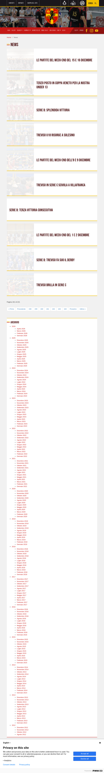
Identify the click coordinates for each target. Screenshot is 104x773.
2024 (13, 368)
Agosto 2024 (21, 380)
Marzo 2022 (21, 451)
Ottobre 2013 (21, 702)
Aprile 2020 (21, 509)
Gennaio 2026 (22, 336)
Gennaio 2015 (22, 662)
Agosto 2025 (21, 349)
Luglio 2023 (21, 412)
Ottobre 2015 (21, 644)
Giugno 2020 (21, 505)
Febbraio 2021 (22, 484)
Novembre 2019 (23, 523)
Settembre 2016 (23, 616)
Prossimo (73, 309)
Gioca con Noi (52, 30)
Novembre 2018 (23, 551)
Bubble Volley (44, 30)
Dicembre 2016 (22, 609)
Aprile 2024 (21, 389)
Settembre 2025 (23, 347)
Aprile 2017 (21, 598)
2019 (13, 519)
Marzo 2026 (21, 331)
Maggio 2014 (21, 683)
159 (36, 309)
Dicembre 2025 (22, 340)
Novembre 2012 (23, 730)
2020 (13, 489)
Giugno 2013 (21, 711)
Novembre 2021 (23, 463)
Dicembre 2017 (22, 579)
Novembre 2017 (23, 581)
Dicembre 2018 (22, 549)
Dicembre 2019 (22, 521)
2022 (13, 428)
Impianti (21, 3)
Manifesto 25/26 (36, 30)
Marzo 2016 (21, 630)
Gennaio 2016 (22, 635)
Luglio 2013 (21, 709)
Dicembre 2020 (22, 491)
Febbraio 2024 (22, 393)
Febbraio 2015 (22, 660)
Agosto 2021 (21, 470)
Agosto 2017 (21, 588)
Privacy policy (24, 765)
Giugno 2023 (21, 414)
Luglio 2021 (21, 472)
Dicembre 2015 (22, 639)
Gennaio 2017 (22, 604)
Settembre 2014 (23, 674)
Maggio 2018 (21, 565)
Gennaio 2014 (22, 693)
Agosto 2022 (21, 440)
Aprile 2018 (21, 567)
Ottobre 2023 (21, 405)
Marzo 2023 (21, 421)
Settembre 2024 (23, 377)
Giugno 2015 (21, 651)
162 (53, 309)
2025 (13, 338)
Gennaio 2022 (22, 456)
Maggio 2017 (21, 595)
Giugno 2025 (21, 354)
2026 (13, 326)
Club (76, 30)
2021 (13, 458)
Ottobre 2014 (21, 672)
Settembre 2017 (23, 586)
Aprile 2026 (21, 329)
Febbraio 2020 (22, 514)
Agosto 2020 (21, 500)
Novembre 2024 (23, 373)
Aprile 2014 (21, 686)
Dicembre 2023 (22, 400)
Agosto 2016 (21, 618)
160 (41, 309)
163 (59, 309)
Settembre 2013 (23, 704)
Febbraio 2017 (22, 602)
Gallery (14, 30)
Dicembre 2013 (22, 697)
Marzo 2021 (21, 482)
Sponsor (81, 30)
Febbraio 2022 (22, 454)
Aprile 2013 (21, 716)
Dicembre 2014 (22, 667)
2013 (13, 695)
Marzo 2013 (21, 718)
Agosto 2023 (21, 410)
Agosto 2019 (21, 530)
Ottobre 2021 (21, 465)
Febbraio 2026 (22, 333)
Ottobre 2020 (21, 496)
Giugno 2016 (21, 623)
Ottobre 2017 (21, 584)
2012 (13, 725)
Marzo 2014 (21, 688)
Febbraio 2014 (22, 690)
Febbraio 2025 (22, 363)
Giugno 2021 (21, 475)
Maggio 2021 (21, 477)
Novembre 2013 (23, 700)
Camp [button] (59, 30)
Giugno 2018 (21, 563)
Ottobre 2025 (21, 345)
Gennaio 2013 (22, 723)
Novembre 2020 (23, 493)
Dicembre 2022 (22, 431)
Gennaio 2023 (22, 426)
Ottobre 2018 (21, 554)
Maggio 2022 (21, 447)
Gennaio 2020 (22, 516)
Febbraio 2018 (22, 572)
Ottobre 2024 (21, 375)
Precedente (21, 309)
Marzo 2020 (21, 512)
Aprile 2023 (21, 419)
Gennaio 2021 (22, 486)
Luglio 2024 (21, 382)
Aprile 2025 (21, 359)
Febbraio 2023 (22, 424)
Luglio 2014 (21, 679)
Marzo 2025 (21, 361)
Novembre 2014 (23, 669)
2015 (13, 637)
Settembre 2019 (23, 528)
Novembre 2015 (23, 642)
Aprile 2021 (21, 479)
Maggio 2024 (21, 386)
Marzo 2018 (21, 570)
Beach (63, 30)
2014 (13, 665)
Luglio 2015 (21, 649)
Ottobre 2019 (21, 526)
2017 (13, 577)
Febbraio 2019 (22, 542)
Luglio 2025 (21, 352)
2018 (13, 547)
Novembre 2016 (23, 611)
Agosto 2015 (21, 646)
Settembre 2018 (23, 556)
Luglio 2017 (21, 591)
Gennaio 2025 (22, 366)
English (7, 743)
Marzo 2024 (21, 391)
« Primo (11, 309)
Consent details (9, 765)
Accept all (85, 754)
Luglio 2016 (21, 621)
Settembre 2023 (23, 407)
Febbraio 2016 (22, 632)
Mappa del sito (32, 3)
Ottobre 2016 (21, 614)
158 (30, 309)
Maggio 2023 (21, 417)
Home (9, 37)
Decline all (85, 759)
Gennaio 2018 (22, 574)
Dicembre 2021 (22, 461)
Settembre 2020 (23, 498)
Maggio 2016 (21, 625)
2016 (13, 607)
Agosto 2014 (21, 676)
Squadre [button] (19, 30)
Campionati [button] (27, 30)
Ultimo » (83, 309)
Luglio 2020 (21, 503)
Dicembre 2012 (22, 727)
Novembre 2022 (23, 433)
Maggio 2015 (21, 653)
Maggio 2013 (21, 714)
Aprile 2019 (21, 537)
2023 (13, 398)
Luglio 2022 (21, 442)
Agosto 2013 (21, 707)
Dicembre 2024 (22, 370)
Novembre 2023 (23, 403)
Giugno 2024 (21, 384)
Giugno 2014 (21, 681)
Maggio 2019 (21, 535)
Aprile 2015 (21, 656)
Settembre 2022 (23, 438)
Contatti (11, 3)
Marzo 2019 (21, 540)
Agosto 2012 (21, 734)
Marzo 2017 (21, 600)
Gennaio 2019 (22, 544)
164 (65, 309)
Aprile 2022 (21, 449)
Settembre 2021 (23, 468)
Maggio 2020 (21, 507)
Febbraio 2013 (22, 720)
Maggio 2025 (21, 356)
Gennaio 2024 (22, 396)
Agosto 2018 (21, 558)
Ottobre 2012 (21, 732)
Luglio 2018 (21, 561)
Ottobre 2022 (21, 435)
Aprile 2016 (21, 628)
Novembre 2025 (23, 343)
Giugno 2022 (21, 444)
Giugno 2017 (21, 593)
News (9, 30)
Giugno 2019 (21, 533)
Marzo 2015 (21, 658)
